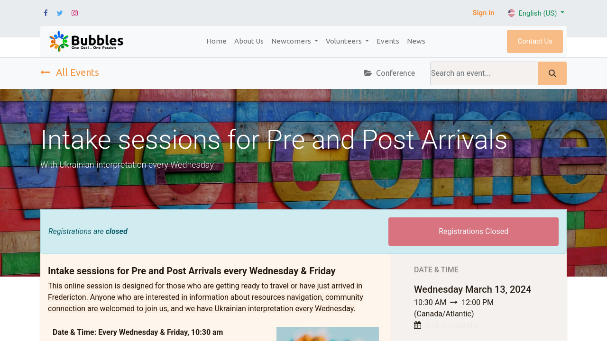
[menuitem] (216, 41)
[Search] (552, 73)
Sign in (483, 13)
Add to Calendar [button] (452, 325)
